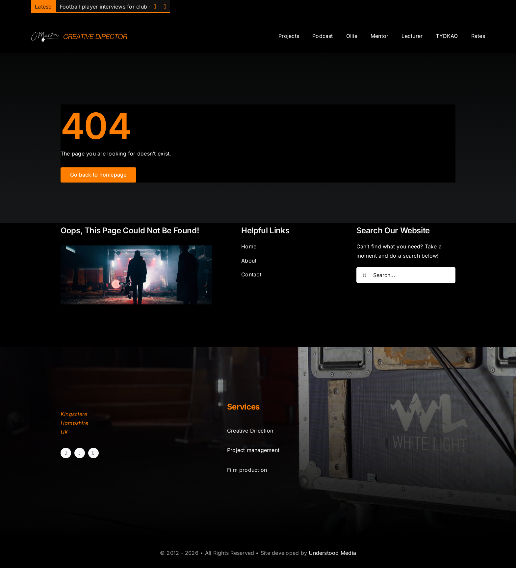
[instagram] (79, 453)
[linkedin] (93, 453)
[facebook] (66, 453)
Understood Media (332, 553)
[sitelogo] (81, 33)
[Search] (364, 275)
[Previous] (154, 6)
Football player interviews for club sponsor (114, 6)
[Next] (164, 6)
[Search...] (406, 275)
